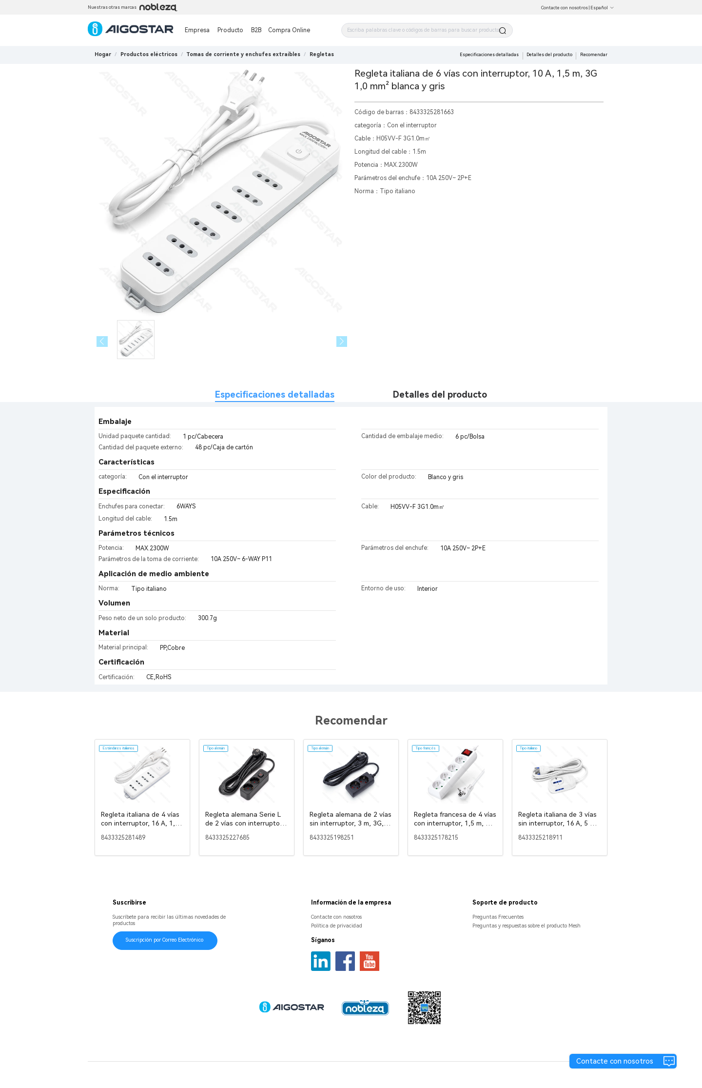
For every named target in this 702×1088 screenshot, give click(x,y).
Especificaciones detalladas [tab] (274, 394)
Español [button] (602, 7)
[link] (148, 54)
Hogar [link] (103, 54)
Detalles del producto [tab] (440, 394)
